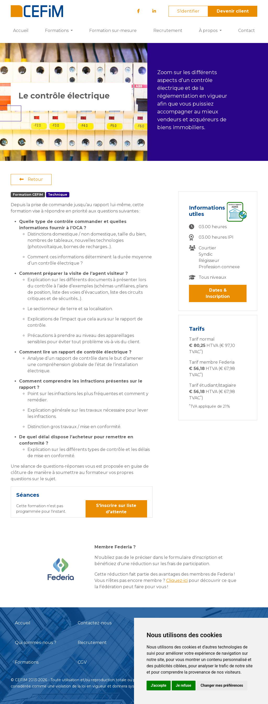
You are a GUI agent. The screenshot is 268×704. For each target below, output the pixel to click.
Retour (31, 179)
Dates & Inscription (218, 293)
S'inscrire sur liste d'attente (116, 508)
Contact (246, 30)
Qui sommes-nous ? (35, 642)
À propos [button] (209, 30)
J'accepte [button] (158, 685)
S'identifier (188, 11)
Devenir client (233, 11)
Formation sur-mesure (113, 30)
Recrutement (167, 30)
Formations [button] (57, 30)
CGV (82, 662)
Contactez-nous (94, 622)
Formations (26, 662)
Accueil (21, 30)
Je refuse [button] (183, 685)
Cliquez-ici (177, 580)
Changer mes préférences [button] (222, 685)
